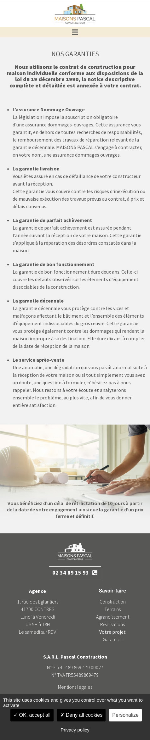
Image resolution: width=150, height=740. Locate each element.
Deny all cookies (81, 715)
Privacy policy (75, 729)
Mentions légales (75, 687)
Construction (113, 601)
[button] (75, 32)
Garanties (112, 639)
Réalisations (112, 624)
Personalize (125, 715)
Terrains (112, 609)
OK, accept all (32, 715)
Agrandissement (112, 617)
